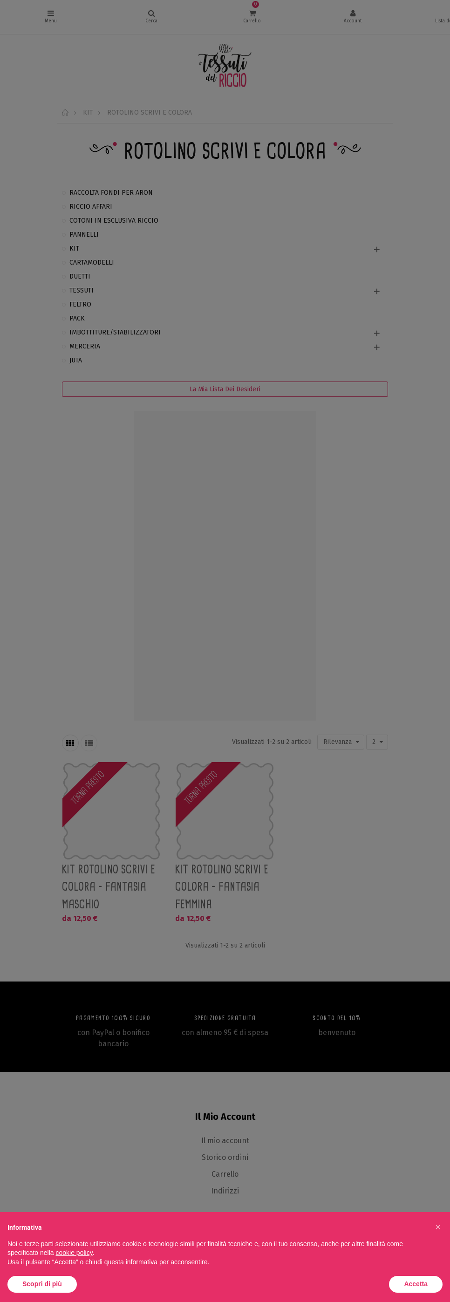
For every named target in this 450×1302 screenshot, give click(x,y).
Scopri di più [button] (42, 1284)
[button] (437, 1227)
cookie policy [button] (74, 1252)
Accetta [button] (416, 1284)
